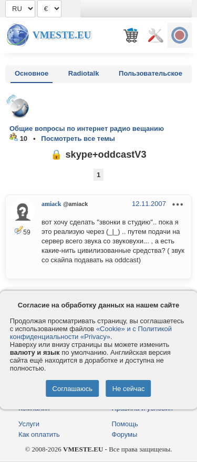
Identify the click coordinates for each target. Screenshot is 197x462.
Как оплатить (39, 434)
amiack (51, 204)
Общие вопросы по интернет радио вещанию (86, 128)
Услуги (28, 424)
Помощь (125, 424)
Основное (31, 73)
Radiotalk (83, 73)
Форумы (125, 434)
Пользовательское (150, 73)
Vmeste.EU (62, 34)
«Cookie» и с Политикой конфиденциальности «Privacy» (91, 333)
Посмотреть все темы (78, 138)
